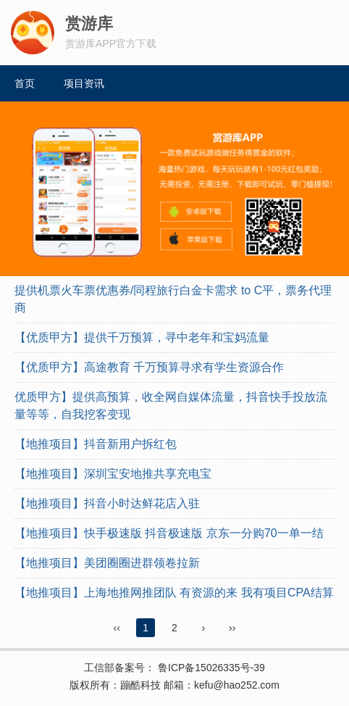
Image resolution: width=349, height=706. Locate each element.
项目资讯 (84, 83)
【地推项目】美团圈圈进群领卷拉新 (107, 563)
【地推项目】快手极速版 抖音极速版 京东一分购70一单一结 (169, 533)
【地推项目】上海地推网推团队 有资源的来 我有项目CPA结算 (174, 592)
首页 (24, 83)
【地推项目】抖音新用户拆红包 (95, 444)
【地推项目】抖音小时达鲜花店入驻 (107, 503)
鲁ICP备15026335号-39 (210, 667)
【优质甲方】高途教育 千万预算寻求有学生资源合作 (149, 367)
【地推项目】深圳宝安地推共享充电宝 (112, 474)
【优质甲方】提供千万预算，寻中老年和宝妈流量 (141, 337)
